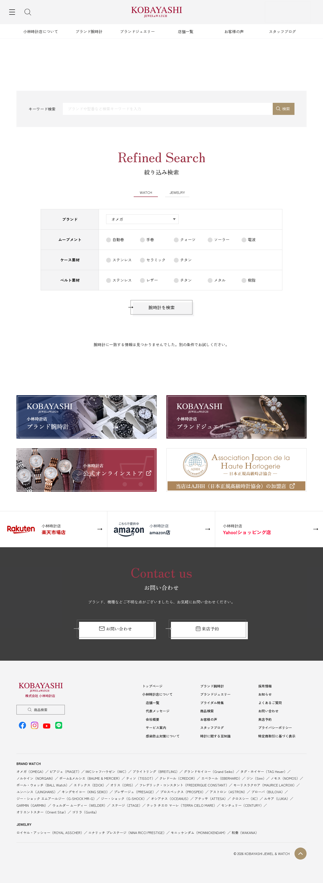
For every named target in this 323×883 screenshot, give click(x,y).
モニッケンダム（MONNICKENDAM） (199, 831)
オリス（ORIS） (122, 784)
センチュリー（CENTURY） (242, 804)
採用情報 (265, 687)
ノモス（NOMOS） (285, 777)
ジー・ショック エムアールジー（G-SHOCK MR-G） (56, 798)
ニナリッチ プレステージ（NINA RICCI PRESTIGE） (127, 831)
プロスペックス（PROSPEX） (182, 791)
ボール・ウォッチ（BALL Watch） (42, 784)
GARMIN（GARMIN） (32, 804)
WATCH (145, 193)
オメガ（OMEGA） (30, 771)
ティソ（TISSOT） (140, 777)
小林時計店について (40, 31)
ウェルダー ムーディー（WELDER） (79, 804)
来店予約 (207, 629)
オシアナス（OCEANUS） (170, 798)
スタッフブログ (282, 31)
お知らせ (265, 695)
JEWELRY (177, 193)
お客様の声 (234, 31)
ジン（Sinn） (256, 777)
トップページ (152, 687)
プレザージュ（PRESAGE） (135, 791)
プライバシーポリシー (275, 727)
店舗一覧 (185, 31)
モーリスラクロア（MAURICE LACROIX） (264, 784)
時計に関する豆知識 (215, 735)
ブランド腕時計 (89, 31)
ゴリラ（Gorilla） (85, 811)
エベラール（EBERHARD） (221, 777)
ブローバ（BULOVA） (268, 791)
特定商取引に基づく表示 (276, 735)
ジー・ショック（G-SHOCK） (124, 798)
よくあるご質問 (270, 703)
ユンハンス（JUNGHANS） (36, 791)
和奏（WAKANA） (245, 831)
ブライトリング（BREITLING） (155, 771)
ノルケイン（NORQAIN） (35, 777)
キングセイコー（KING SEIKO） (86, 791)
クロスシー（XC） (246, 798)
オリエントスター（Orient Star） (42, 811)
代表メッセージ (157, 711)
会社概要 (152, 719)
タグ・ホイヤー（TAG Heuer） (263, 771)
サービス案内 (156, 727)
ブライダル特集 (212, 703)
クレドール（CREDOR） (178, 777)
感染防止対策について (163, 735)
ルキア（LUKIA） (277, 798)
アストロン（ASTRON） (228, 791)
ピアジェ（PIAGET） (65, 771)
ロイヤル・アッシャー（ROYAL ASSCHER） (50, 831)
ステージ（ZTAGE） (126, 804)
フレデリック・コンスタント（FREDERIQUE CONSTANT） (184, 784)
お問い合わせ (115, 629)
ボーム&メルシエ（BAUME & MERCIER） (90, 777)
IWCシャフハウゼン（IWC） (107, 771)
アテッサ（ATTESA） (211, 798)
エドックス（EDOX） (89, 784)
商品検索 (40, 710)
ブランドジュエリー (137, 31)
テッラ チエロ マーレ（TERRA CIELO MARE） (182, 804)
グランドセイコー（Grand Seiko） (210, 771)
